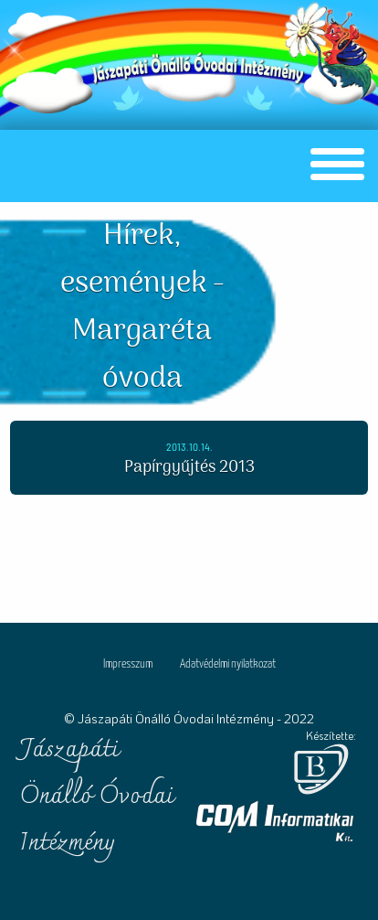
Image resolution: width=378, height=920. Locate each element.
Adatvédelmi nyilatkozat (228, 664)
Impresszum (127, 664)
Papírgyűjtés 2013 (189, 468)
